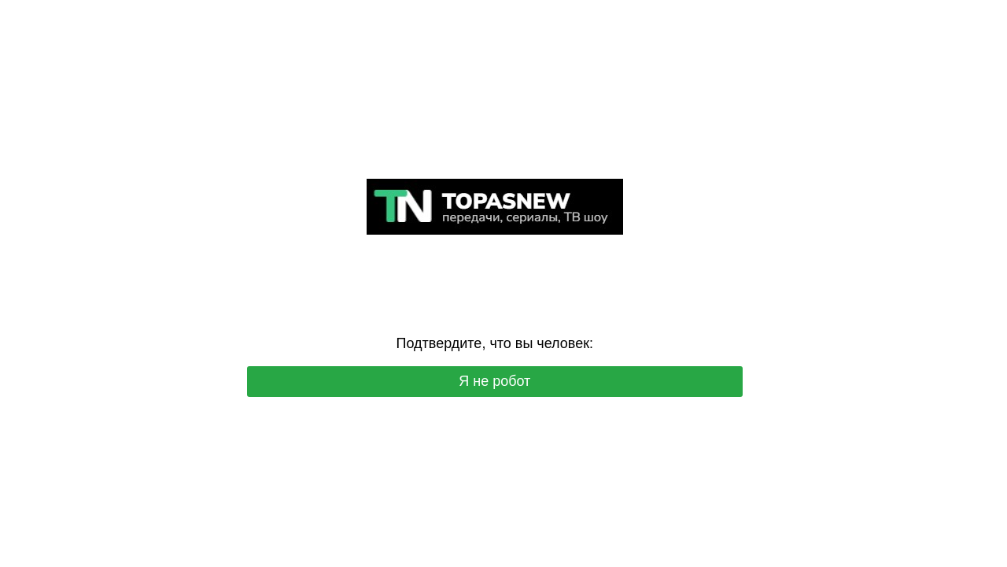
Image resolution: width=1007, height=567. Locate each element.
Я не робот (494, 381)
